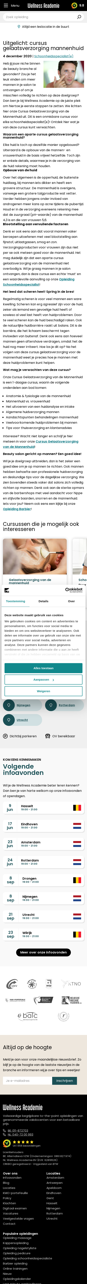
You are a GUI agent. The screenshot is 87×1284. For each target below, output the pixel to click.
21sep (10, 916)
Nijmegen (16, 705)
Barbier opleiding (15, 1263)
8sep (10, 880)
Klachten (9, 1203)
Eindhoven (53, 1193)
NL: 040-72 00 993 (20, 1134)
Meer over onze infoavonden (43, 952)
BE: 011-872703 (18, 1130)
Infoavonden (12, 1178)
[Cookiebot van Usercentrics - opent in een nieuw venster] (65, 590)
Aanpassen (43, 679)
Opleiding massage (17, 1238)
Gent (50, 1198)
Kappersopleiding (16, 1243)
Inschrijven (64, 1080)
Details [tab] (43, 601)
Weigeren (43, 691)
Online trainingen (15, 1268)
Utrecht (15, 720)
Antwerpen (54, 1183)
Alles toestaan (43, 668)
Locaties (9, 1188)
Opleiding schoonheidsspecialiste (27, 1258)
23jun (10, 844)
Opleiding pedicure (17, 1253)
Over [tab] (71, 601)
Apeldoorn (54, 1188)
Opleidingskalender (17, 1279)
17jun (10, 825)
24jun (10, 862)
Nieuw (7, 1274)
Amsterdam (55, 1178)
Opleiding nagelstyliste (19, 1248)
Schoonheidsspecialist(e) (53, 56)
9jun (10, 807)
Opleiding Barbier (17, 509)
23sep (10, 934)
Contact (9, 1224)
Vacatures (10, 1213)
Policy (7, 1198)
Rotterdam (60, 705)
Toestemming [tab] (15, 601)
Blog (6, 1183)
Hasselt (51, 1203)
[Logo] (43, 6)
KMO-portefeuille (15, 1193)
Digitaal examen (15, 1208)
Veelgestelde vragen (18, 1218)
